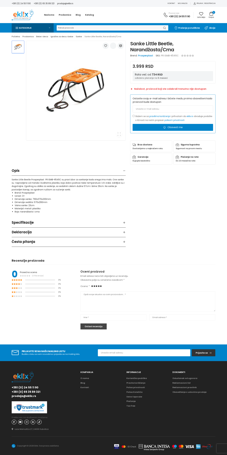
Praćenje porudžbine (187, 28)
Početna (16, 36)
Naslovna (49, 14)
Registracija (209, 3)
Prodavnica (65, 14)
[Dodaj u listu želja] (105, 46)
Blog (78, 14)
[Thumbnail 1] (18, 47)
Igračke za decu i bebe (62, 36)
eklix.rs (190, 116)
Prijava (198, 3)
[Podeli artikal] (113, 46)
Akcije (209, 28)
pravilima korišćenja (159, 116)
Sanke (79, 36)
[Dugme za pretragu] (164, 28)
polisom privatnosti (174, 120)
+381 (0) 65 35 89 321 (44, 3)
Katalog (89, 14)
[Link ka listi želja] (201, 15)
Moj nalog (182, 3)
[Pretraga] (109, 28)
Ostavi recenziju (93, 326)
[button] (33, 28)
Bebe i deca (42, 36)
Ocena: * (85, 286)
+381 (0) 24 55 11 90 (21, 3)
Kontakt (171, 3)
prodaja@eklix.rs (65, 3)
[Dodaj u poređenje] (120, 46)
